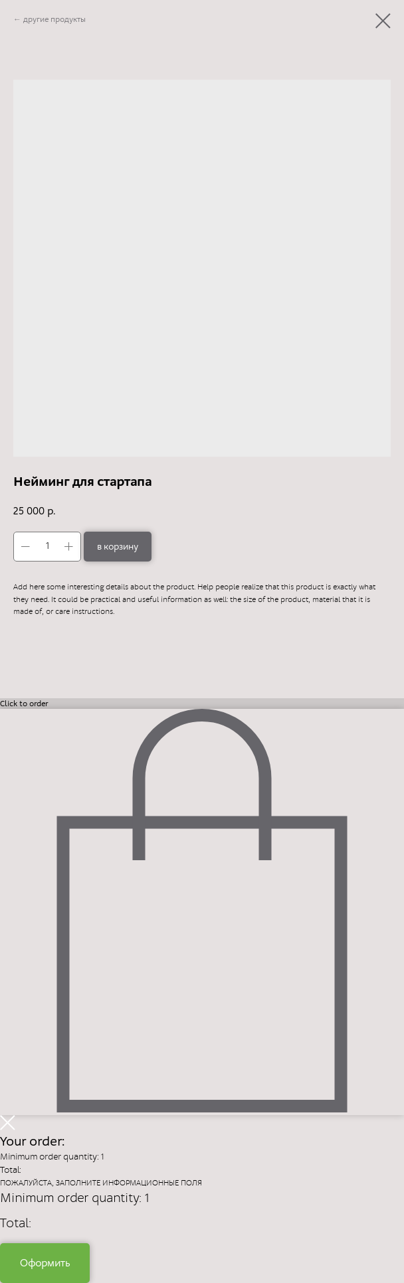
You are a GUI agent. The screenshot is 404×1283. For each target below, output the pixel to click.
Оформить (45, 1262)
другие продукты (54, 19)
